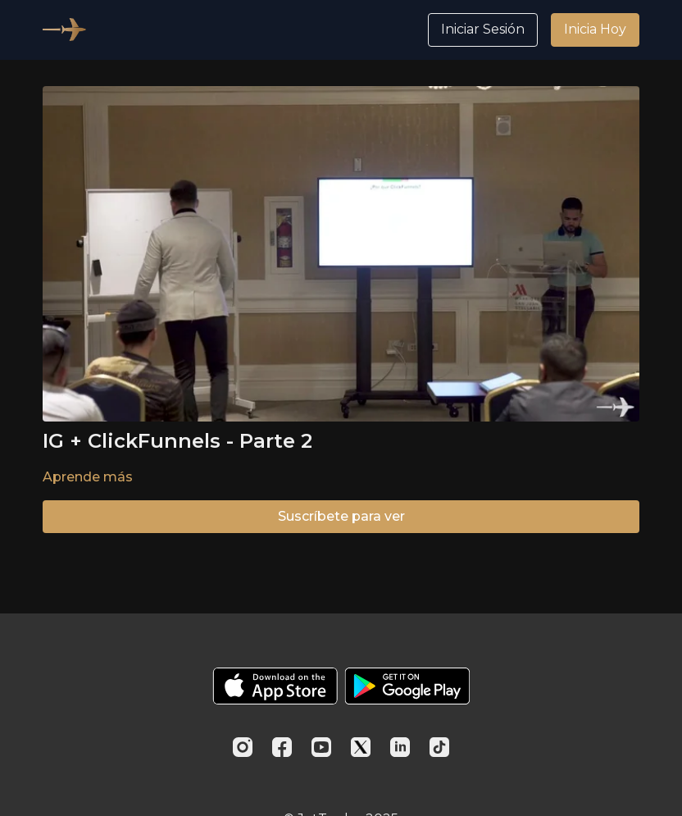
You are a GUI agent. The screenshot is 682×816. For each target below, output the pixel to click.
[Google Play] (407, 686)
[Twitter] (361, 747)
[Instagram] (242, 747)
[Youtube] (321, 747)
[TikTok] (439, 747)
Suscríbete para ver (341, 516)
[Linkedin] (400, 747)
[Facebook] (282, 747)
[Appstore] (275, 686)
